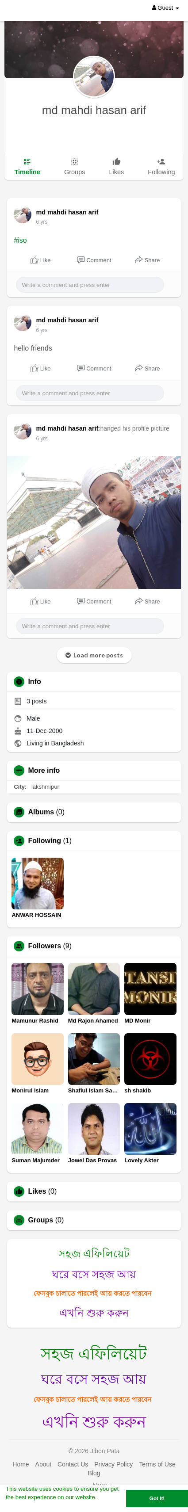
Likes (37, 1191)
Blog (94, 1473)
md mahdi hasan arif (94, 110)
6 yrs (41, 222)
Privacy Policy (113, 1464)
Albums (41, 812)
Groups (40, 1220)
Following (44, 840)
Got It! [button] (157, 1498)
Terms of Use (157, 1464)
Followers (44, 946)
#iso (20, 240)
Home (20, 1464)
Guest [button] (165, 7)
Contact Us (73, 1464)
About (43, 1464)
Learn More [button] (21, 1506)
